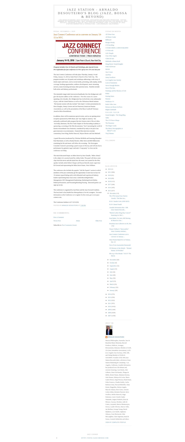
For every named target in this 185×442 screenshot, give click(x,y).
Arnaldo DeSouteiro (116, 337)
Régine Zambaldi (110, 109)
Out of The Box (110, 88)
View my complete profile (115, 422)
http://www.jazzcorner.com (95, 438)
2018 (109, 181)
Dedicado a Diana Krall (112, 61)
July (111, 272)
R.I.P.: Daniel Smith (115, 204)
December (113, 193)
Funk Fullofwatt (110, 66)
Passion (107, 99)
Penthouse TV (109, 101)
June (111, 275)
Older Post (98, 221)
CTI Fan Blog (109, 45)
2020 (109, 175)
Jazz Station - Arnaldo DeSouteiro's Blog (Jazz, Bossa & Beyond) (92, 13)
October (112, 263)
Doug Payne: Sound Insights (114, 64)
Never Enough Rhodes (112, 85)
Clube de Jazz (109, 58)
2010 (109, 306)
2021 (109, 172)
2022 (109, 169)
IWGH (107, 69)
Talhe (107, 118)
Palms (107, 93)
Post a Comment (59, 217)
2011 (109, 303)
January (112, 290)
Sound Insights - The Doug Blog (115, 115)
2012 (109, 300)
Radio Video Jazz (110, 104)
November (113, 260)
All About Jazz (110, 34)
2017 (109, 184)
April (111, 281)
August (112, 269)
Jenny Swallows (110, 77)
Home (78, 221)
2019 (109, 178)
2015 (109, 190)
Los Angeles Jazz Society (113, 80)
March (112, 284)
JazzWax (108, 75)
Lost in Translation (111, 83)
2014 (109, 294)
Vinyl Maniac (109, 133)
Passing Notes (109, 96)
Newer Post (57, 221)
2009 (109, 309)
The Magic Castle (110, 126)
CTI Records (109, 50)
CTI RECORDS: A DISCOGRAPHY (116, 48)
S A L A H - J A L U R (112, 112)
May (111, 278)
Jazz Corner (109, 72)
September (113, 266)
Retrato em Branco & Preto (113, 107)
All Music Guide (110, 37)
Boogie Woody (110, 42)
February (113, 287)
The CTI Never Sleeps (112, 120)
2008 (109, 312)
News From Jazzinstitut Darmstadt (119, 245)
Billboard (108, 40)
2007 (109, 316)
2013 (109, 297)
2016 (109, 187)
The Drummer (109, 123)
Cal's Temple (109, 53)
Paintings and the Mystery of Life (115, 91)
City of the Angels (111, 56)
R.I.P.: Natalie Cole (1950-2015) (119, 201)
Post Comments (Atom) (69, 225)
